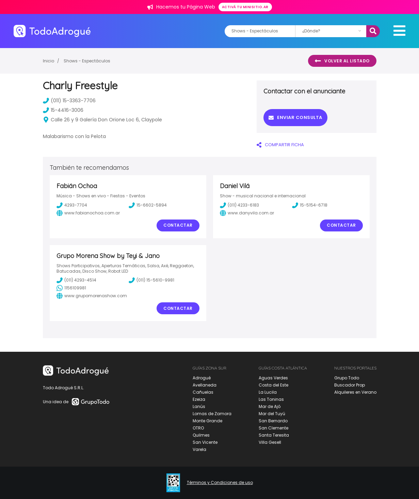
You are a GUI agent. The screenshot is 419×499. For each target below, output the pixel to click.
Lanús (199, 406)
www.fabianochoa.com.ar (88, 213)
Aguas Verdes (273, 378)
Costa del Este (273, 385)
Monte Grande (207, 421)
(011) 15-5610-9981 (151, 280)
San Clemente (273, 428)
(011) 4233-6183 (239, 205)
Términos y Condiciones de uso (220, 482)
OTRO (198, 428)
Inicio (48, 61)
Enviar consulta (295, 117)
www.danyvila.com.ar (247, 213)
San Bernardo (273, 421)
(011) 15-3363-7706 (69, 100)
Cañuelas (203, 392)
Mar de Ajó (269, 406)
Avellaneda (204, 385)
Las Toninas (271, 399)
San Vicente (205, 442)
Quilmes (201, 435)
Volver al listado (342, 61)
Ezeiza (199, 399)
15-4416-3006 (63, 110)
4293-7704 (72, 205)
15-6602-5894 (148, 205)
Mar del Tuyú (272, 414)
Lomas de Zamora (212, 414)
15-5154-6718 (309, 205)
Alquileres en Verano (355, 392)
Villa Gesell (270, 442)
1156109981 (71, 288)
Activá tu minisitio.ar (245, 7)
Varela (199, 449)
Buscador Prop (349, 385)
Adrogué (202, 378)
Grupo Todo (346, 378)
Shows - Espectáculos (87, 61)
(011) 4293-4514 (76, 280)
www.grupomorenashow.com (92, 296)
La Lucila (268, 392)
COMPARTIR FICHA (280, 144)
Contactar (178, 225)
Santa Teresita (274, 435)
